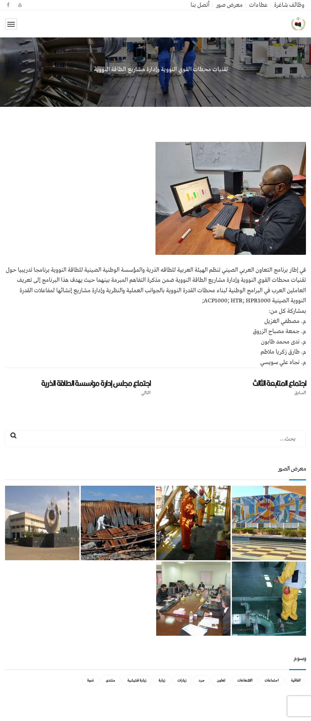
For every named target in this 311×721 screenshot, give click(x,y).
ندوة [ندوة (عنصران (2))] (90, 680)
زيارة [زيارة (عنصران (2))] (162, 680)
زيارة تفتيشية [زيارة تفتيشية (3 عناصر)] (136, 680)
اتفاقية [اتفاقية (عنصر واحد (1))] (296, 680)
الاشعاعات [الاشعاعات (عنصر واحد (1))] (244, 680)
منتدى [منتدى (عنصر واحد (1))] (110, 680)
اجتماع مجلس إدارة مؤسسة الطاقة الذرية (95, 383)
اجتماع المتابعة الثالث (279, 383)
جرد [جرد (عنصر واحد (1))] (202, 680)
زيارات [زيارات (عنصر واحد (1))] (181, 680)
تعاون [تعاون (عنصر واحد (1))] (221, 680)
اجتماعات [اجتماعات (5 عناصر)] (272, 680)
